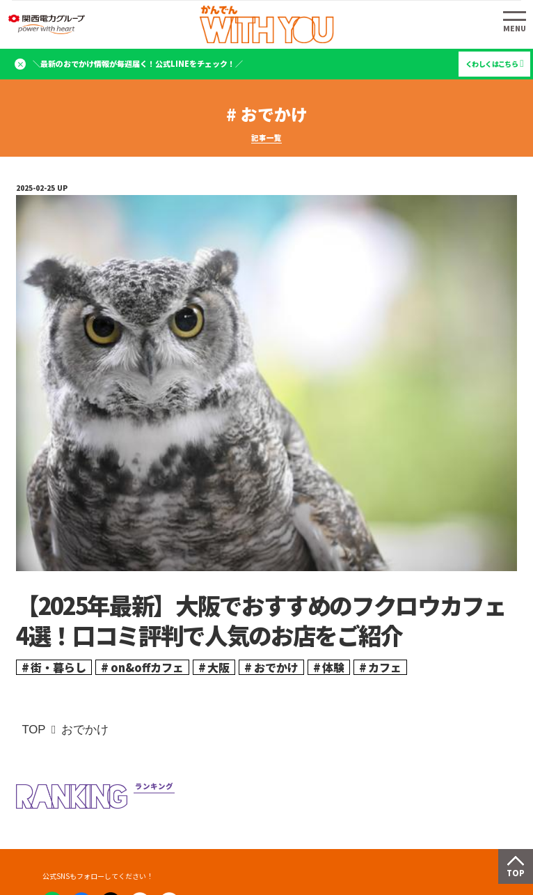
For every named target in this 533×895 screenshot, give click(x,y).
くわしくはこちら (492, 64)
